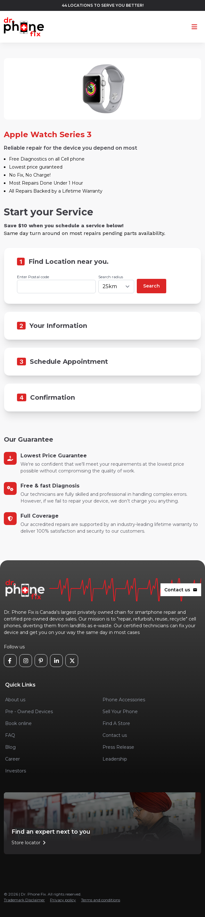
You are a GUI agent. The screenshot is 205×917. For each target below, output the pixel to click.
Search (151, 286)
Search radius (110, 276)
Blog (10, 747)
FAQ (10, 735)
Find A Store (116, 723)
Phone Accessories (123, 700)
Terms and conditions (100, 899)
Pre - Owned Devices (29, 711)
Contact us (180, 590)
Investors (15, 771)
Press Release (118, 747)
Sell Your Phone (120, 711)
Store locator (30, 842)
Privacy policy (63, 899)
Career (12, 759)
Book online (18, 723)
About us (15, 700)
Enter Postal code (33, 276)
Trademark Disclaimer (24, 899)
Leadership (114, 759)
